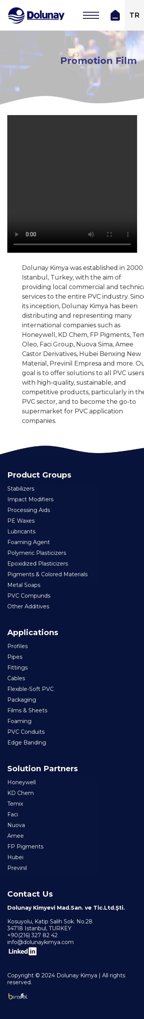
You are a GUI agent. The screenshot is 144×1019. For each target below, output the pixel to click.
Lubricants (21, 531)
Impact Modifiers (30, 499)
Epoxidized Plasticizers (37, 563)
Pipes (14, 656)
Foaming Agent (28, 542)
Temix (15, 803)
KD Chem (20, 793)
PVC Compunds (28, 595)
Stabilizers (20, 488)
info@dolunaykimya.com (40, 942)
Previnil (17, 868)
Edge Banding (26, 742)
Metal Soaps (23, 585)
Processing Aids (28, 510)
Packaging (21, 699)
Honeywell (21, 782)
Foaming (19, 721)
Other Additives (28, 606)
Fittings (17, 667)
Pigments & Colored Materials (47, 574)
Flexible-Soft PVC (30, 689)
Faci (12, 814)
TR (134, 15)
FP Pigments (25, 846)
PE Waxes (21, 520)
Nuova (16, 825)
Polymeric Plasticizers (36, 552)
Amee (15, 835)
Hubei (15, 857)
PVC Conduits (26, 731)
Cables (16, 678)
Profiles (17, 646)
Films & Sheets (27, 710)
